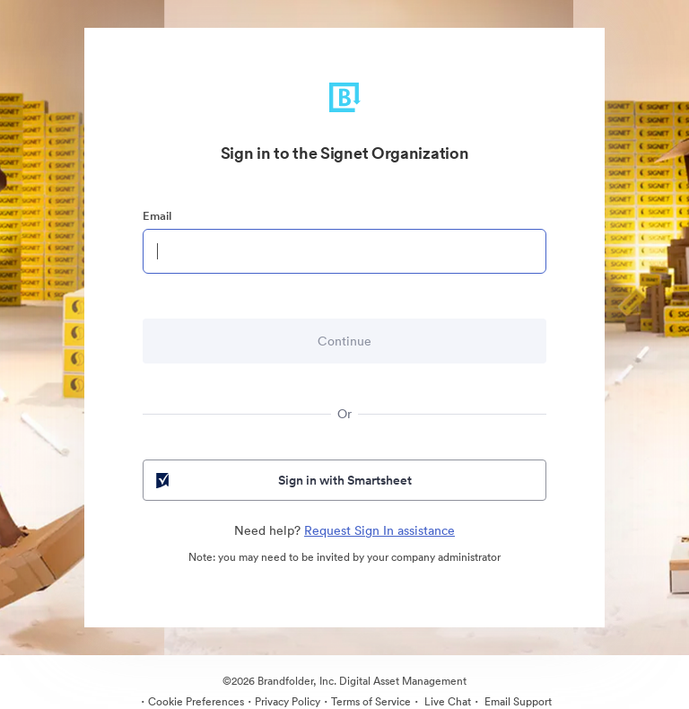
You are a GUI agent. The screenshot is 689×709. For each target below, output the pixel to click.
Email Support (517, 701)
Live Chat (446, 701)
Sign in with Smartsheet (282, 480)
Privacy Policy (287, 701)
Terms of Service (371, 701)
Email (157, 215)
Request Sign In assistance (379, 530)
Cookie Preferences (196, 701)
